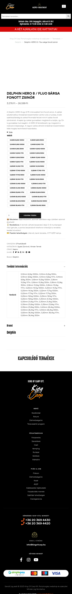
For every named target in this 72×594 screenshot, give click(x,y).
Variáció (9, 126)
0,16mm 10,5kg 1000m (41, 270)
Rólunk (36, 407)
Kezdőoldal (36, 403)
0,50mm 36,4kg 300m (30, 305)
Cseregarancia (36, 489)
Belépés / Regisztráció (39, 7)
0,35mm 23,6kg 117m (50, 294)
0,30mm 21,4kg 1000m (48, 289)
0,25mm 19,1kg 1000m (30, 286)
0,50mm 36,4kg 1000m (30, 303)
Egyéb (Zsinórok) (24, 237)
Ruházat (36, 442)
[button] (64, 6)
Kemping (36, 439)
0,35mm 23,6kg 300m (30, 297)
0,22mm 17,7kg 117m (29, 283)
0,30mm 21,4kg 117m (29, 292)
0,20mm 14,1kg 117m (53, 278)
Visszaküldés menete (36, 482)
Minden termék (35, 237)
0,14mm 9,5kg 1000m (29, 267)
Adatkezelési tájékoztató (36, 478)
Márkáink (36, 450)
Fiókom (36, 463)
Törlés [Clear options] (10, 122)
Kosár (36, 471)
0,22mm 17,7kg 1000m (48, 281)
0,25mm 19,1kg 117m (48, 286)
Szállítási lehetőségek (36, 485)
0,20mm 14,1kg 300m (30, 281)
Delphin (15, 240)
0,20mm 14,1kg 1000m (35, 278)
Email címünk (36, 531)
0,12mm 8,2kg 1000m (29, 264)
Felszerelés (36, 428)
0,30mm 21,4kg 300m (48, 292)
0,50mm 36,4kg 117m (50, 303)
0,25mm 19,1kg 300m (29, 289)
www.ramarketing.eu (45, 584)
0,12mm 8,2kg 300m (47, 264)
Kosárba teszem (30, 205)
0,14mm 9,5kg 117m (47, 267)
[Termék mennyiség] (9, 205)
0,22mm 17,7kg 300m (47, 283)
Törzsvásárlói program (36, 414)
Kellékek (36, 446)
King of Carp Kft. (36, 371)
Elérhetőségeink (36, 410)
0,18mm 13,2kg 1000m (36, 275)
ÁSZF (36, 474)
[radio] (17, 130)
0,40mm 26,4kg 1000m (50, 297)
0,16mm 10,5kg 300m (40, 272)
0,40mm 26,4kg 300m (48, 300)
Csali (36, 435)
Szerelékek (36, 431)
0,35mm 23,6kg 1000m (30, 294)
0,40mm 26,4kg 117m (30, 300)
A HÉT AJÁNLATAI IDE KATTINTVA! (36, 29)
